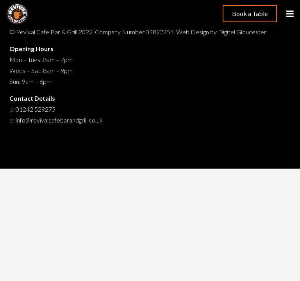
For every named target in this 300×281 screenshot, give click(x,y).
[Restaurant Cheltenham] (17, 14)
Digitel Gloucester (242, 32)
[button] (290, 14)
